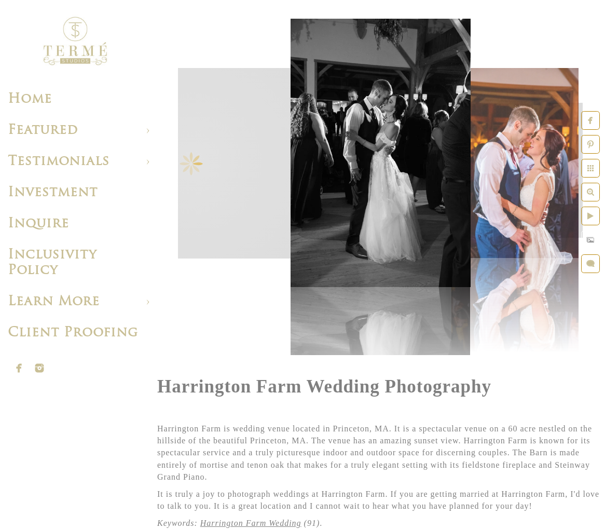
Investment (53, 192)
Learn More (54, 301)
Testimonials (58, 161)
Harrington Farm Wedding (250, 523)
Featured (43, 130)
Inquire (38, 224)
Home (30, 99)
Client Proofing (73, 333)
